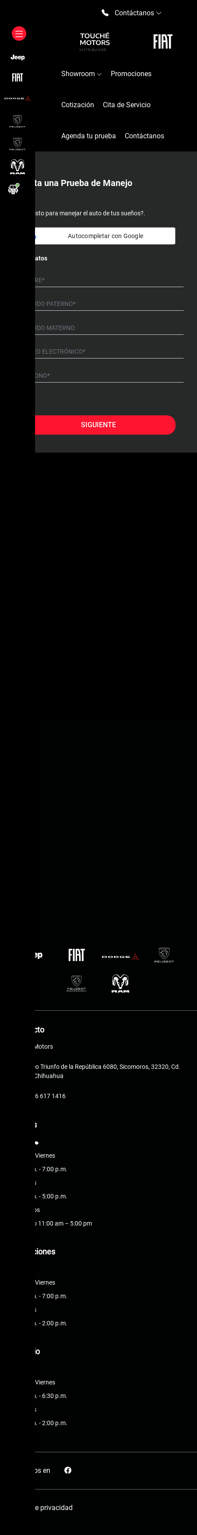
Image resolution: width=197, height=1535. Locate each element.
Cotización (77, 105)
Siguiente (98, 425)
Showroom (81, 74)
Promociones (131, 74)
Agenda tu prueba (88, 136)
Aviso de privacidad (42, 1507)
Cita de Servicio (127, 105)
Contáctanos (144, 136)
